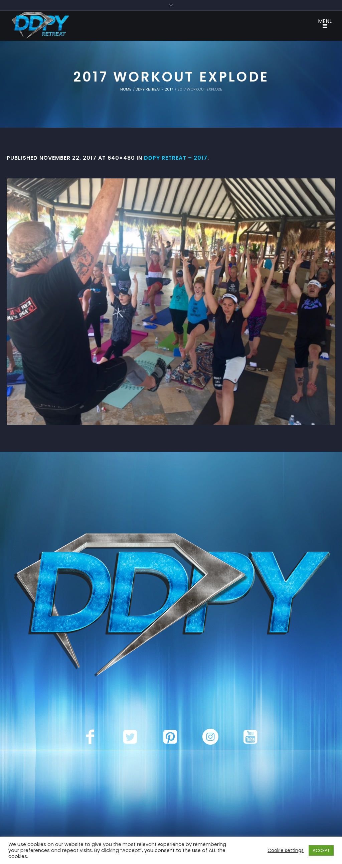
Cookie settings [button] (286, 850)
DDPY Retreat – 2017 (175, 158)
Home (125, 89)
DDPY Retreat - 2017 (154, 89)
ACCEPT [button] (321, 850)
